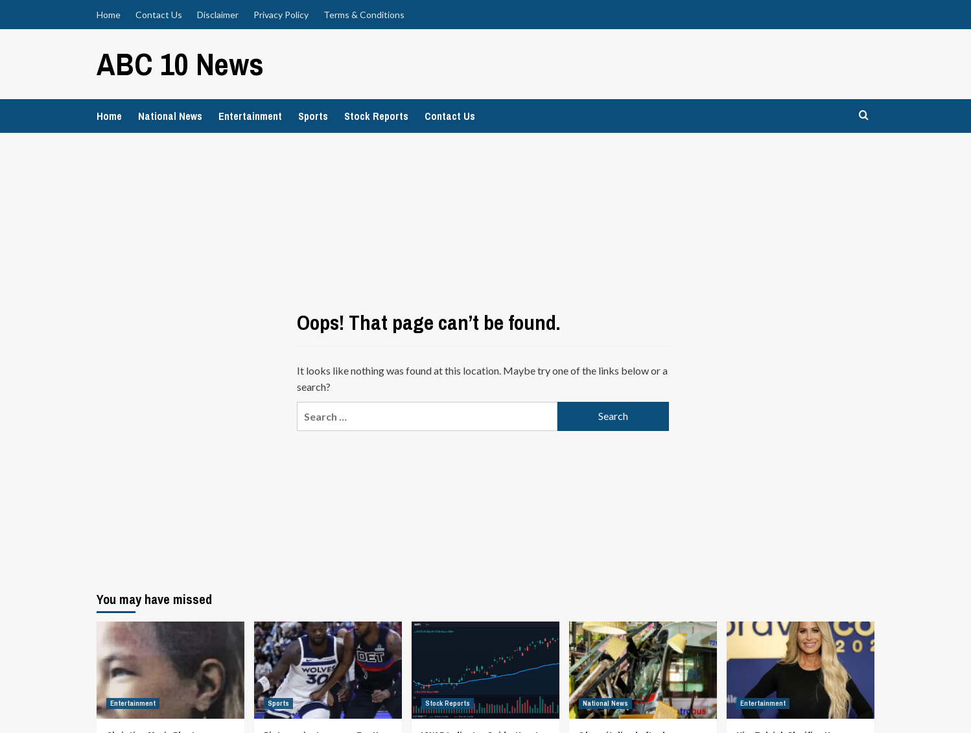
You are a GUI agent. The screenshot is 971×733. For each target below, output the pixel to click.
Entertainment (250, 116)
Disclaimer (218, 14)
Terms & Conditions (363, 14)
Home (109, 14)
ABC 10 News (180, 64)
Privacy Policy (281, 14)
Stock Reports (376, 116)
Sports (313, 116)
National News (170, 116)
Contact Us (158, 14)
